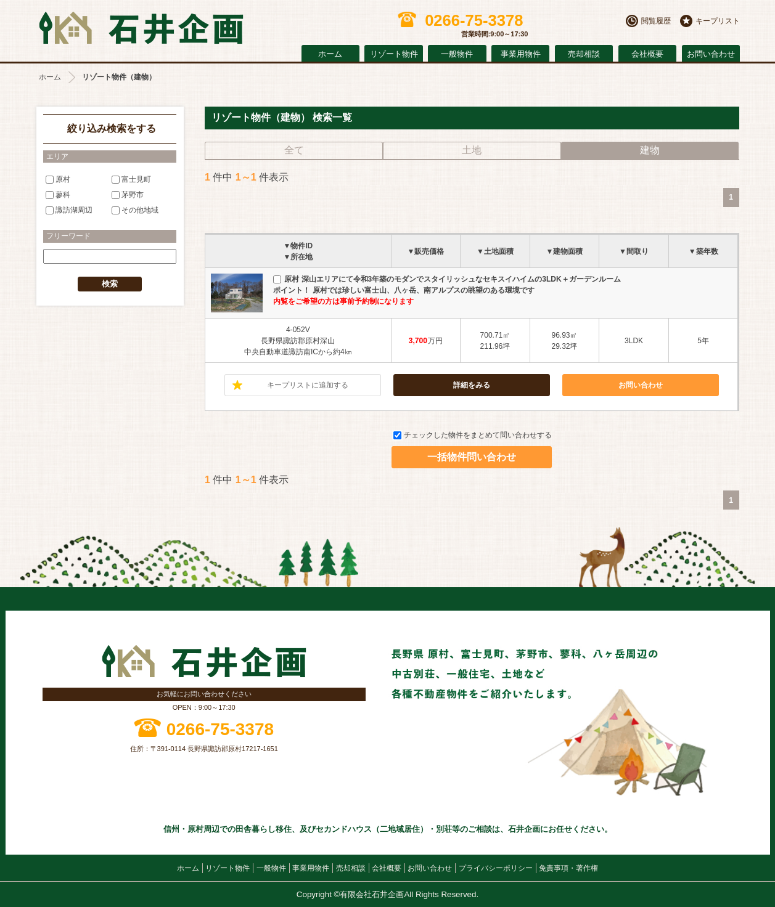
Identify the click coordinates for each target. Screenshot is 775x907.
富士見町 (131, 178)
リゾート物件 (394, 54)
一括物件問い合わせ (471, 457)
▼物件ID (298, 246)
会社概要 (647, 54)
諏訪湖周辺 (69, 210)
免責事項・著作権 (568, 868)
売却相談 (584, 54)
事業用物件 (521, 54)
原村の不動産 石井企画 (141, 28)
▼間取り (634, 251)
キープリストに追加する (307, 385)
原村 (58, 178)
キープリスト (717, 21)
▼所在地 (298, 257)
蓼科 (58, 194)
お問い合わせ (711, 54)
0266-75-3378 (220, 729)
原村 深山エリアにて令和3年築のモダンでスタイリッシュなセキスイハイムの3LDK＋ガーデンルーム (446, 279)
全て (294, 150)
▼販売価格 (425, 251)
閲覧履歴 (656, 21)
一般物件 (457, 54)
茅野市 (128, 194)
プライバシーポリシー (496, 868)
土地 (472, 150)
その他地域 (135, 210)
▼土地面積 (495, 251)
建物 (650, 150)
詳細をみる (471, 385)
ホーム (330, 54)
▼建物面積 (564, 251)
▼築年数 (703, 251)
